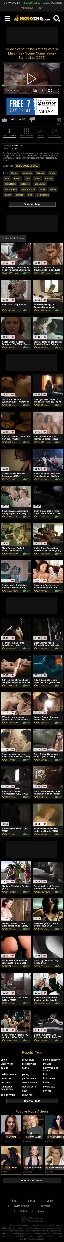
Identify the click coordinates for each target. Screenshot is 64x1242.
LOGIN (40, 8)
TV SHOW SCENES (11, 3)
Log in (50, 1201)
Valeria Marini (28, 189)
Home (13, 1201)
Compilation (43, 195)
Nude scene (11, 189)
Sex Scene (40, 184)
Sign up (31, 1201)
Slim (27, 178)
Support (45, 1206)
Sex (30, 195)
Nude (42, 189)
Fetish (17, 178)
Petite (37, 178)
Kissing (49, 178)
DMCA (41, 1211)
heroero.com (37, 1218)
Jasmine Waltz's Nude (52, 3)
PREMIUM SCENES (31, 3)
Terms (23, 1211)
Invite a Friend (22, 1206)
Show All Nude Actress (32, 1180)
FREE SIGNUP (27, 8)
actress (19, 195)
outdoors (25, 184)
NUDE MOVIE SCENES (27, 166)
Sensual (41, 173)
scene (53, 189)
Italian (8, 195)
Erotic (52, 173)
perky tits (27, 173)
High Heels (10, 184)
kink (7, 178)
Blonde (14, 173)
